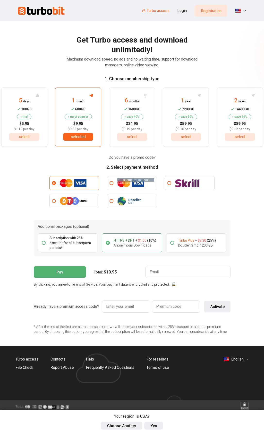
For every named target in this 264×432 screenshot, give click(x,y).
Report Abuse (62, 367)
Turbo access (156, 10)
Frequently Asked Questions (110, 367)
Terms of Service (84, 284)
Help (90, 359)
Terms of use (157, 367)
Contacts (58, 359)
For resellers (157, 359)
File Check (24, 367)
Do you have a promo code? (132, 157)
